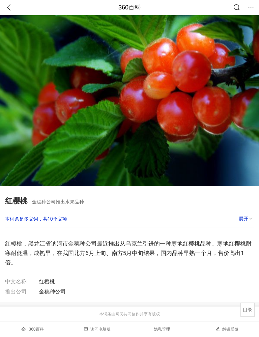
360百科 (129, 7)
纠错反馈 (226, 329)
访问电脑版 (97, 329)
